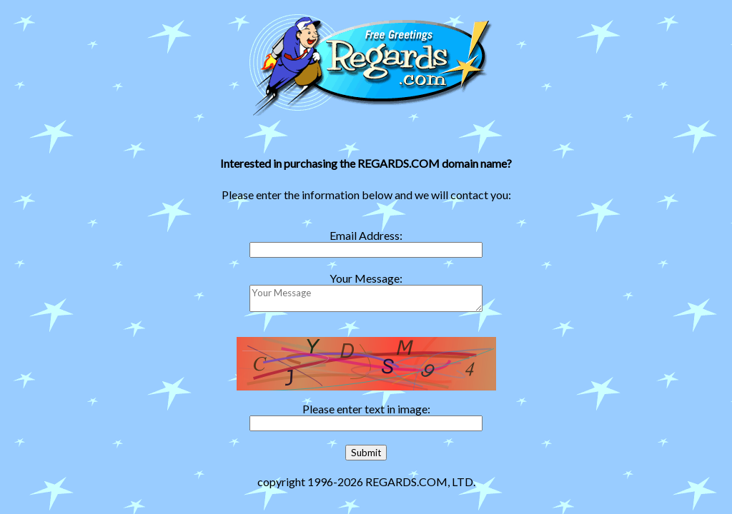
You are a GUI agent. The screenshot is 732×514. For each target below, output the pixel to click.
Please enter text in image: (366, 408)
